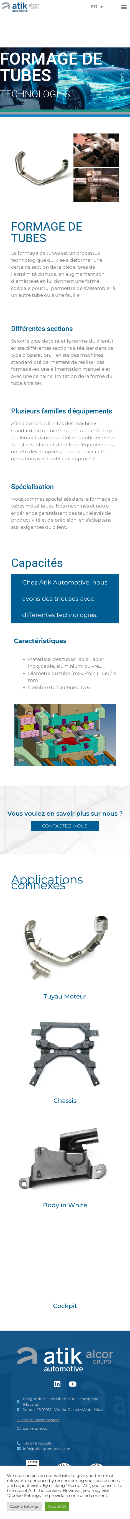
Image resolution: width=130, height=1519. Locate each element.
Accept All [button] (57, 1506)
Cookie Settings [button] (24, 1506)
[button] (124, 6)
